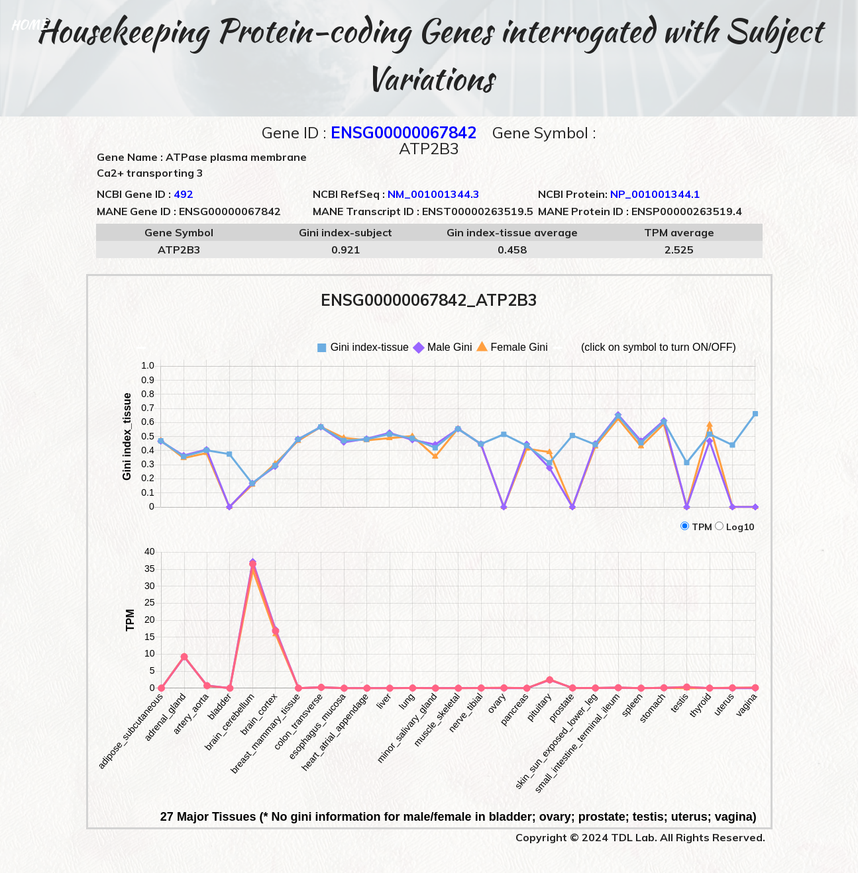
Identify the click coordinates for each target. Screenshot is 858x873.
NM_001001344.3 (434, 194)
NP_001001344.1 (655, 194)
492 (183, 194)
